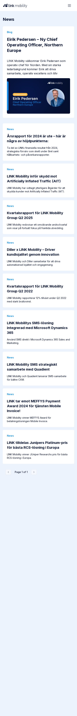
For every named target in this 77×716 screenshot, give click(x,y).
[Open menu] (69, 5)
